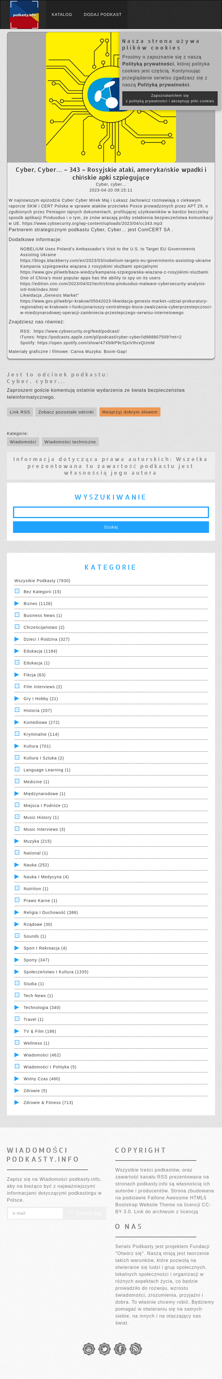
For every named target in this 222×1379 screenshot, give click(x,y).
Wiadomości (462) (42, 1055)
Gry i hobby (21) (41, 698)
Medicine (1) (36, 781)
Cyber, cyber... (36, 381)
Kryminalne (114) (41, 734)
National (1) (36, 853)
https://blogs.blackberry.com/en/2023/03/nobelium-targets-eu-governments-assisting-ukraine (115, 260)
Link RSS (20, 411)
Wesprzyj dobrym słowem (130, 411)
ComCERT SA (155, 229)
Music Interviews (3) (44, 829)
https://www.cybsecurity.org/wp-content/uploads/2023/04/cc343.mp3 (92, 223)
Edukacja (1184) (41, 651)
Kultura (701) (37, 746)
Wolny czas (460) (42, 1078)
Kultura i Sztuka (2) (44, 758)
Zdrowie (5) (35, 1090)
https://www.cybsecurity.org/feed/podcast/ (77, 331)
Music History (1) (41, 817)
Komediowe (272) (42, 722)
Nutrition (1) (36, 888)
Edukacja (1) (37, 663)
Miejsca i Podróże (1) (46, 805)
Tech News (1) (38, 995)
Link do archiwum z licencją (166, 1211)
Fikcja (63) (35, 675)
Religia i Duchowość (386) (51, 912)
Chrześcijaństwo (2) (44, 627)
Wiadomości (23, 441)
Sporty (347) (36, 960)
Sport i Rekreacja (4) (45, 948)
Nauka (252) (36, 865)
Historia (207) (38, 710)
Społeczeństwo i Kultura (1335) (56, 972)
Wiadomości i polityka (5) (50, 1067)
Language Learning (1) (47, 770)
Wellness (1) (37, 1043)
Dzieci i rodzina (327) (47, 639)
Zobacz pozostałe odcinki (66, 411)
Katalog (62, 14)
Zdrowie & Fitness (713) (48, 1102)
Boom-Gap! (115, 351)
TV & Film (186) (40, 1031)
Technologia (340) (42, 1007)
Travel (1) (34, 1019)
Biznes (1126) (38, 603)
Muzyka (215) (38, 841)
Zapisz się (85, 1213)
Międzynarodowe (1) (45, 793)
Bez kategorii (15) (42, 591)
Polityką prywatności (148, 63)
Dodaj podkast (103, 14)
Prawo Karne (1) (41, 900)
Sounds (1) (35, 936)
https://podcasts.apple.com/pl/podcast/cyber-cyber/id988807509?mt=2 (109, 337)
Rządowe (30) (38, 924)
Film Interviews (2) (43, 686)
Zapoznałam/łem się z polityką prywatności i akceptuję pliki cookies (170, 98)
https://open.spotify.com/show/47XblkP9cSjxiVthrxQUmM (96, 342)
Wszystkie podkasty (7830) (42, 580)
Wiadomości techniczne (70, 441)
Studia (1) (34, 983)
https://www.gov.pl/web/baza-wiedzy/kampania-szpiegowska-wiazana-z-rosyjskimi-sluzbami (114, 272)
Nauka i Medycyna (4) (46, 877)
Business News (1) (43, 615)
